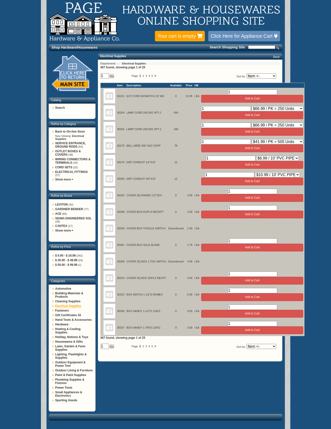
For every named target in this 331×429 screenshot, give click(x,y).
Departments (108, 63)
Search (277, 48)
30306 (121, 261)
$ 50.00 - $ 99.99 (66, 265)
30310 (121, 278)
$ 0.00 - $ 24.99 (65, 255)
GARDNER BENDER (69, 209)
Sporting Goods (66, 400)
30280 (121, 178)
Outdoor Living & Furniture (74, 370)
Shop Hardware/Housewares (75, 47)
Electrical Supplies (68, 306)
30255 (121, 129)
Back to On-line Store (70, 131)
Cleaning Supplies (68, 301)
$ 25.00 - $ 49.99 (66, 260)
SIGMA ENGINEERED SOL (73, 218)
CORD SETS (63, 167)
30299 (121, 228)
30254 (121, 112)
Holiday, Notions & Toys (71, 337)
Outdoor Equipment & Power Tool (70, 364)
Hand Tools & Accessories (73, 320)
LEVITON (61, 204)
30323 (121, 294)
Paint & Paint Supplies (70, 375)
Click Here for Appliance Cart (244, 36)
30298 (121, 211)
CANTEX (61, 226)
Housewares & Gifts (69, 341)
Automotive (63, 288)
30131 (121, 96)
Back (276, 57)
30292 (121, 195)
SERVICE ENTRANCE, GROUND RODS (70, 145)
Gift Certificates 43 (68, 315)
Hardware (62, 324)
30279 (121, 162)
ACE (58, 213)
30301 (121, 244)
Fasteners (62, 310)
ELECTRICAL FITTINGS (71, 172)
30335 (121, 311)
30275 (121, 145)
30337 (121, 327)
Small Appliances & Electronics (68, 394)
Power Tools (63, 387)
